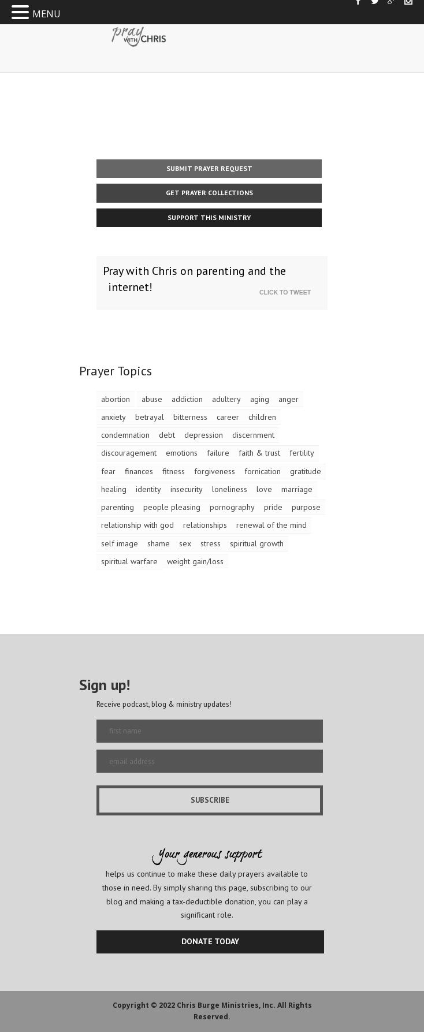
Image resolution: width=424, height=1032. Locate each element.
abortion (115, 399)
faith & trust (259, 453)
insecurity (186, 489)
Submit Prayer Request (209, 168)
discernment (253, 435)
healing (114, 489)
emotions (182, 453)
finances (139, 471)
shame (158, 543)
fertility (301, 453)
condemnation (125, 435)
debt (167, 435)
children (262, 417)
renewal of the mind (271, 525)
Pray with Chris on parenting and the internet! (194, 279)
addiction (187, 399)
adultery (226, 399)
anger (288, 399)
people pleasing (171, 507)
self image (119, 543)
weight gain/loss (195, 561)
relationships (205, 525)
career (228, 417)
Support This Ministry (209, 217)
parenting (117, 507)
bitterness (190, 417)
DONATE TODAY (210, 941)
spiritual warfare (129, 561)
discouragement (129, 453)
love (264, 489)
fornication (262, 471)
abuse (152, 399)
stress (210, 543)
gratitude (305, 471)
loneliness (229, 489)
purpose (306, 507)
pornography (232, 507)
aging (259, 399)
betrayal (149, 417)
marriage (297, 489)
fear (108, 471)
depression (203, 435)
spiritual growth (257, 543)
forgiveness (214, 471)
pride (273, 507)
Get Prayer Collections (209, 192)
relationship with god (137, 525)
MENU (46, 14)
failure (218, 453)
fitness (173, 471)
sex (185, 543)
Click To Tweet (288, 292)
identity (148, 489)
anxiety (113, 417)
